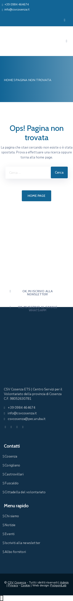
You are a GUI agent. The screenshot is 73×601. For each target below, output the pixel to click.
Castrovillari (14, 474)
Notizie (10, 525)
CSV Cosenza (17, 582)
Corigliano (12, 465)
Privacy (13, 585)
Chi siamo (12, 516)
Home (8, 80)
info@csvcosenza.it (17, 9)
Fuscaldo (11, 483)
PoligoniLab (58, 585)
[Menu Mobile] (64, 20)
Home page (36, 196)
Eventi (9, 534)
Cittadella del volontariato (25, 492)
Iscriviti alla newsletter (22, 543)
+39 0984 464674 (16, 4)
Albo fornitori (15, 552)
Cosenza (11, 456)
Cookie (25, 585)
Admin (64, 582)
